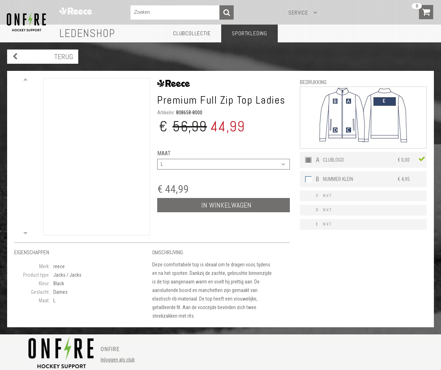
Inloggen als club (118, 360)
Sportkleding (249, 33)
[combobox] (223, 164)
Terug (63, 56)
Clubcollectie (192, 33)
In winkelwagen (226, 205)
